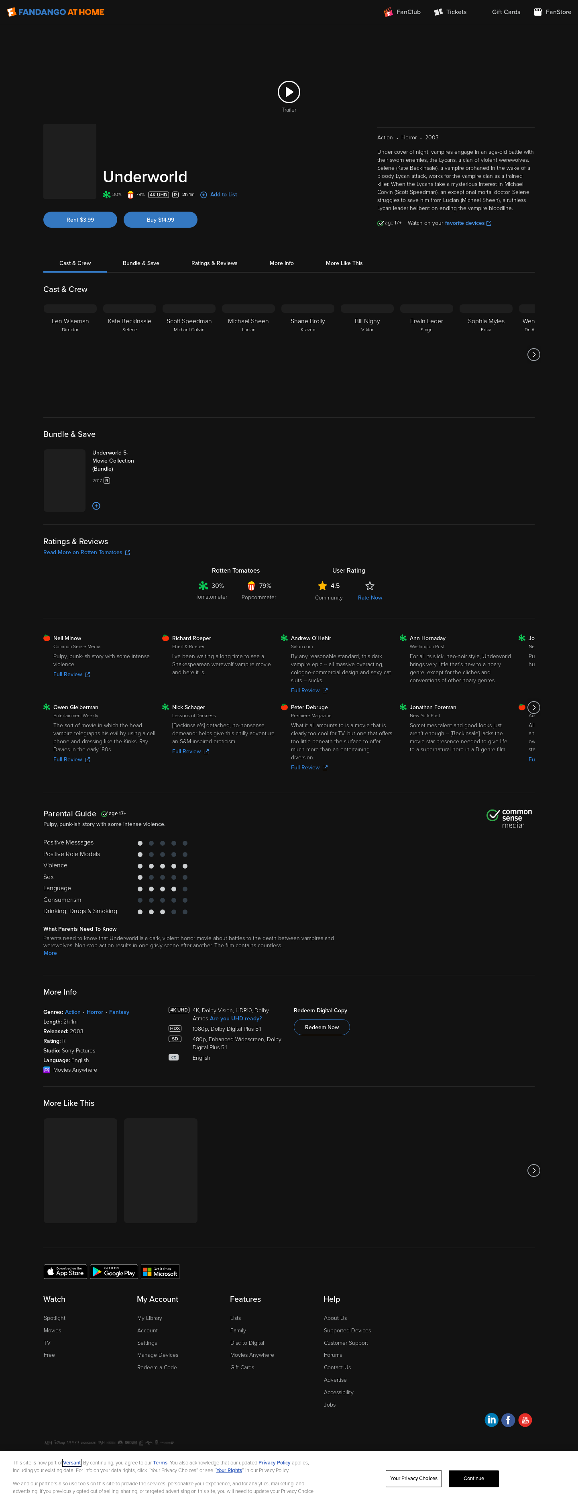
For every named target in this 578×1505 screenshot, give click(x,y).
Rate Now (370, 632)
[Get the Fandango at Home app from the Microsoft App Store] (160, 1306)
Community (329, 632)
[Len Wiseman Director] (70, 344)
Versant (72, 1463)
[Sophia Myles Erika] (486, 344)
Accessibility (339, 1426)
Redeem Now (322, 1061)
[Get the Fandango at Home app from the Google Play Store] (114, 1306)
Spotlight (54, 1352)
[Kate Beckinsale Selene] (130, 344)
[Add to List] (126, 540)
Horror (95, 1046)
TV (47, 1377)
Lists (235, 1352)
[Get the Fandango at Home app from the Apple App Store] (65, 1306)
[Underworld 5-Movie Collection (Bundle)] (139, 451)
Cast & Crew (75, 253)
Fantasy (119, 1046)
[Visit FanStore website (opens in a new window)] (552, 12)
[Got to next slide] (533, 344)
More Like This (344, 253)
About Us (335, 1352)
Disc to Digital (247, 1377)
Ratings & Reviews (214, 253)
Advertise (335, 1414)
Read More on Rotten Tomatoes (86, 586)
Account (147, 1364)
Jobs (330, 1439)
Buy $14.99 (160, 199)
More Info (282, 253)
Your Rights (229, 1470)
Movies (52, 1364)
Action (73, 1046)
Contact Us (337, 1402)
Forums (333, 1389)
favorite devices (468, 213)
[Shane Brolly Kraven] (308, 344)
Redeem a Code (157, 1402)
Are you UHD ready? (236, 1052)
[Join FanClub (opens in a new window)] (402, 12)
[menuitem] (500, 12)
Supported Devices (347, 1364)
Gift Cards (242, 1402)
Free (49, 1389)
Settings (147, 1377)
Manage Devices (157, 1389)
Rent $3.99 (80, 199)
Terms (160, 1463)
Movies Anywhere (252, 1389)
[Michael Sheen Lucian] (248, 344)
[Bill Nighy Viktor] (367, 344)
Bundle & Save (141, 253)
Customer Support (346, 1377)
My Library (149, 1352)
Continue (474, 1478)
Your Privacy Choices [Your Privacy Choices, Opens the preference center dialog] (414, 1478)
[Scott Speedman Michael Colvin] (189, 344)
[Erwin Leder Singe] (427, 344)
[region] (289, 1478)
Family (238, 1364)
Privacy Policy (274, 1463)
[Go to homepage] (55, 12)
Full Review (71, 709)
